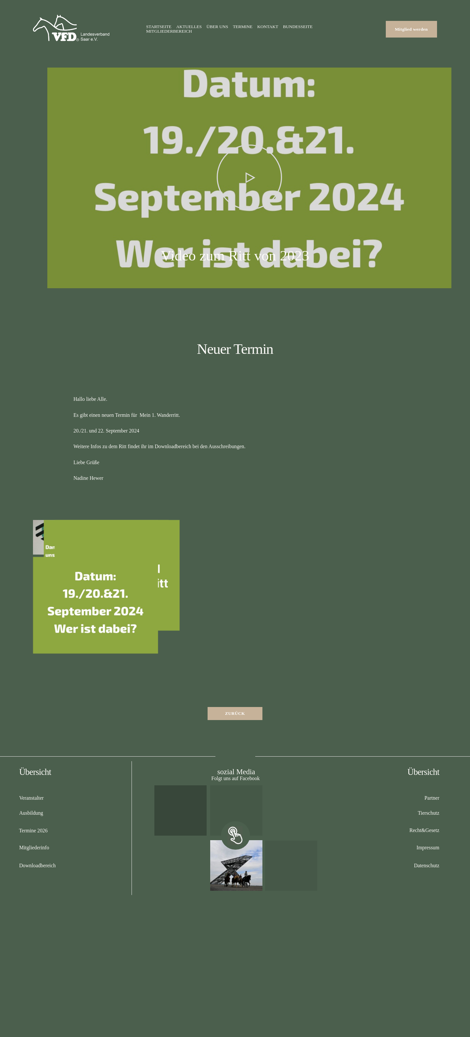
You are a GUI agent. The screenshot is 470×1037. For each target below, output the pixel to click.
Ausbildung (31, 813)
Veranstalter (31, 798)
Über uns (217, 26)
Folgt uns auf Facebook (235, 778)
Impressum (427, 847)
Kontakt (267, 26)
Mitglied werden (411, 29)
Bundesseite (298, 26)
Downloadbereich (37, 865)
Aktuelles (189, 26)
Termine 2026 (33, 830)
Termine (243, 26)
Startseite (159, 26)
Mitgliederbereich (169, 31)
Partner (431, 798)
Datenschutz (426, 865)
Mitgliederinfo (34, 847)
